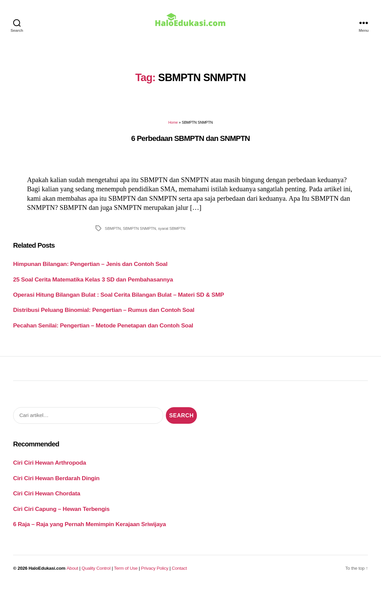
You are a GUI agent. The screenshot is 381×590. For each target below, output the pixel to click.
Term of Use (125, 571)
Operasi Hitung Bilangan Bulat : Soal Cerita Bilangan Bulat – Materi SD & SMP (118, 298)
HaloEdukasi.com (47, 571)
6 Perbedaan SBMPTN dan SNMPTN (190, 142)
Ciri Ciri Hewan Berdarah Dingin (56, 481)
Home (173, 126)
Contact (179, 571)
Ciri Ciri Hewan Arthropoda (49, 466)
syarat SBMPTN (171, 232)
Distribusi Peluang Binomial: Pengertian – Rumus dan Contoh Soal (104, 313)
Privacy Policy (155, 571)
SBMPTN (113, 232)
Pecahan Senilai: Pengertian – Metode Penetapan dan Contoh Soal (103, 329)
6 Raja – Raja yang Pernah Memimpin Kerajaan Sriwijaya (89, 527)
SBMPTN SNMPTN (139, 232)
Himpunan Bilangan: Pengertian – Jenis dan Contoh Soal (90, 267)
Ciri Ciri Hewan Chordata (46, 497)
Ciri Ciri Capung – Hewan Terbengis (61, 512)
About (72, 571)
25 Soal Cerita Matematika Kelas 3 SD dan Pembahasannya (93, 282)
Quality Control (95, 571)
